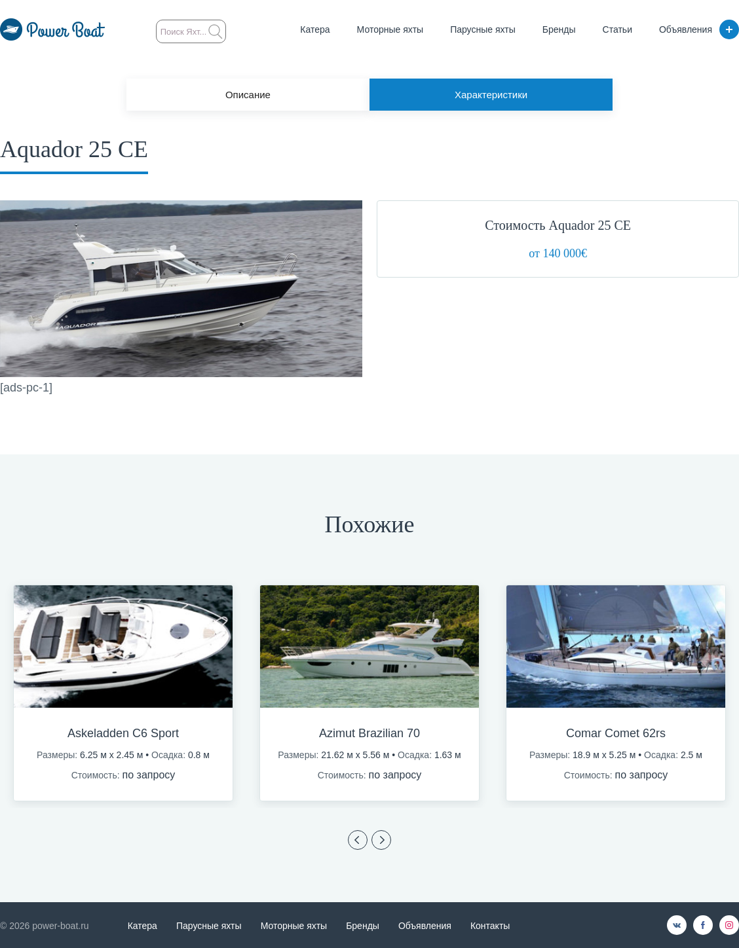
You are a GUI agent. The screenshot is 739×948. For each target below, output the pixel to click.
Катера (315, 29)
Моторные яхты (390, 29)
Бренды (559, 29)
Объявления (685, 29)
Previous (358, 840)
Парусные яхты (483, 29)
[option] (123, 693)
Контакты (490, 926)
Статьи (617, 29)
